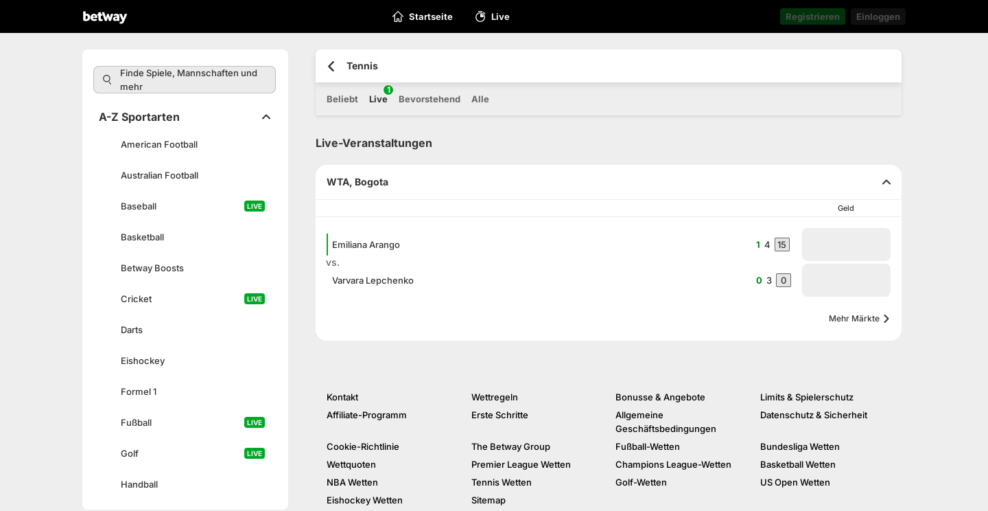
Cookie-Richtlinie (363, 446)
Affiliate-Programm (367, 414)
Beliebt (342, 98)
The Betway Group (510, 446)
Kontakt (342, 396)
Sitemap (488, 500)
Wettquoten (351, 464)
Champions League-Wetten (673, 464)
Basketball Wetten (798, 464)
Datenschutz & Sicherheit (813, 414)
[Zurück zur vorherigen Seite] (331, 66)
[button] (846, 244)
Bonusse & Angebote (660, 396)
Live (378, 94)
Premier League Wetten (521, 464)
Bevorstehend (429, 98)
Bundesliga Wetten (800, 446)
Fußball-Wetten (647, 446)
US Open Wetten (795, 482)
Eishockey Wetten (365, 500)
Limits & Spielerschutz (807, 396)
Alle (480, 98)
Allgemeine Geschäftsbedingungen (665, 421)
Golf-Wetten (641, 482)
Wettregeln (494, 396)
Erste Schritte (499, 414)
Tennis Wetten (501, 482)
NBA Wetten (352, 482)
